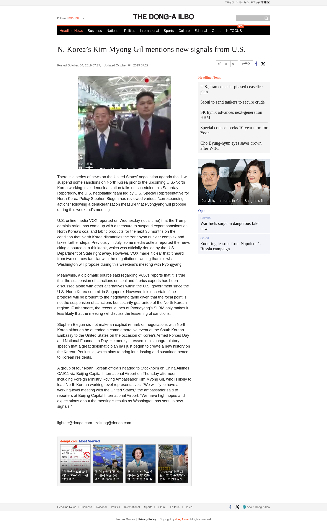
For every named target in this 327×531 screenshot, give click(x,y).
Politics (129, 31)
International (149, 31)
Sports (169, 31)
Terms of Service (125, 519)
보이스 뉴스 (242, 2)
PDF (253, 2)
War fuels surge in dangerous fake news (229, 226)
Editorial (201, 31)
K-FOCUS (234, 31)
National (113, 31)
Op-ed (216, 31)
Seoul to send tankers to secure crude (232, 102)
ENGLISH (74, 18)
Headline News (71, 31)
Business (95, 31)
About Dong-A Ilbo (256, 507)
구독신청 (229, 2)
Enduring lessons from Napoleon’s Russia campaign (230, 246)
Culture (184, 31)
